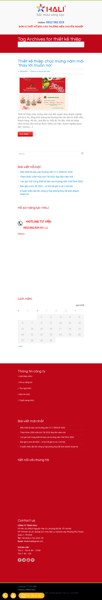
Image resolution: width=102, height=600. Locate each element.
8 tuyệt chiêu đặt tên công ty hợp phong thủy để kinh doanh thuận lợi (49, 192)
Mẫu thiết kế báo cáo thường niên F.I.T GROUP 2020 (46, 172)
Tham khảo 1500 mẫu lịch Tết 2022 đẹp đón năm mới (46, 176)
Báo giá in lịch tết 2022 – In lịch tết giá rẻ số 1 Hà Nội (46, 186)
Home (33, 44)
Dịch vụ (34, 71)
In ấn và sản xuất (44, 71)
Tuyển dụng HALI (26, 400)
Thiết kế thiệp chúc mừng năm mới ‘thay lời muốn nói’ (51, 63)
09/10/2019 (24, 71)
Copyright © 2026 (25, 586)
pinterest (33, 560)
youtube (28, 560)
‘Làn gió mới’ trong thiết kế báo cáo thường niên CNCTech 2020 (51, 181)
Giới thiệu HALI (25, 376)
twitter (24, 560)
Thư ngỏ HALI (25, 388)
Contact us (26, 520)
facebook (20, 560)
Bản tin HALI (24, 394)
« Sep (20, 346)
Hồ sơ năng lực (25, 382)
